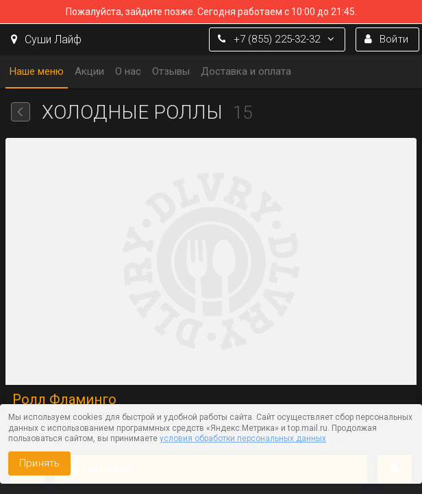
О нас (128, 71)
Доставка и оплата (246, 71)
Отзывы (171, 71)
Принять (39, 463)
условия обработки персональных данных (243, 438)
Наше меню (37, 71)
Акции (89, 71)
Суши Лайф (46, 39)
